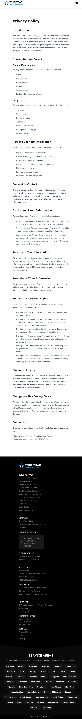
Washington (53, 702)
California (45, 666)
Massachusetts (69, 676)
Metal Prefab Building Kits (29, 500)
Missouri (48, 682)
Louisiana (33, 676)
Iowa (73, 671)
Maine (43, 676)
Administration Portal (27, 577)
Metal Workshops (26, 510)
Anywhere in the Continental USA (45, 660)
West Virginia (68, 702)
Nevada (11, 687)
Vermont (29, 702)
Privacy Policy (24, 635)
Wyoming (47, 707)
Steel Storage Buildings (28, 484)
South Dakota (58, 697)
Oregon (68, 692)
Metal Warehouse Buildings (30, 494)
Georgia (33, 671)
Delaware (11, 671)
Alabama (10, 666)
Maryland (55, 676)
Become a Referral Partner (29, 556)
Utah (19, 702)
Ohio (46, 692)
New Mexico (56, 687)
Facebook (24, 608)
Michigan (9, 682)
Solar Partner (24, 570)
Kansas (9, 676)
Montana (60, 682)
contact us (63, 428)
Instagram (24, 611)
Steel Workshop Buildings (29, 491)
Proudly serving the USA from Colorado (35, 605)
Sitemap (22, 638)
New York (69, 687)
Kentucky (20, 676)
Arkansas (33, 666)
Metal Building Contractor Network (33, 594)
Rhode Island (25, 697)
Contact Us (24, 527)
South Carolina (42, 697)
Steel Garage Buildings (28, 488)
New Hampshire (26, 687)
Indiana (63, 671)
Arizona (21, 666)
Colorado (57, 666)
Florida (22, 671)
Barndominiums (25, 481)
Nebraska (72, 682)
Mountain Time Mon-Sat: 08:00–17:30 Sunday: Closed (27, 622)
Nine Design (47, 717)
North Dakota (33, 692)
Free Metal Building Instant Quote (32, 588)
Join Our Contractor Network (30, 559)
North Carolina (17, 692)
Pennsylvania (10, 697)
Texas (10, 702)
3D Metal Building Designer (30, 591)
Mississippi (35, 682)
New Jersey (42, 687)
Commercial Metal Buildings (30, 497)
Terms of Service (25, 632)
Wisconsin (35, 707)
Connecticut (70, 666)
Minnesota (22, 682)
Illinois (53, 671)
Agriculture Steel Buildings (29, 478)
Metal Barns (23, 504)
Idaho (43, 671)
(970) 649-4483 (26, 521)
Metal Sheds (24, 507)
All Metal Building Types (28, 580)
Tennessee (72, 697)
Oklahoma (56, 692)
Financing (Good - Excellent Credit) (32, 573)
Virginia (40, 702)
